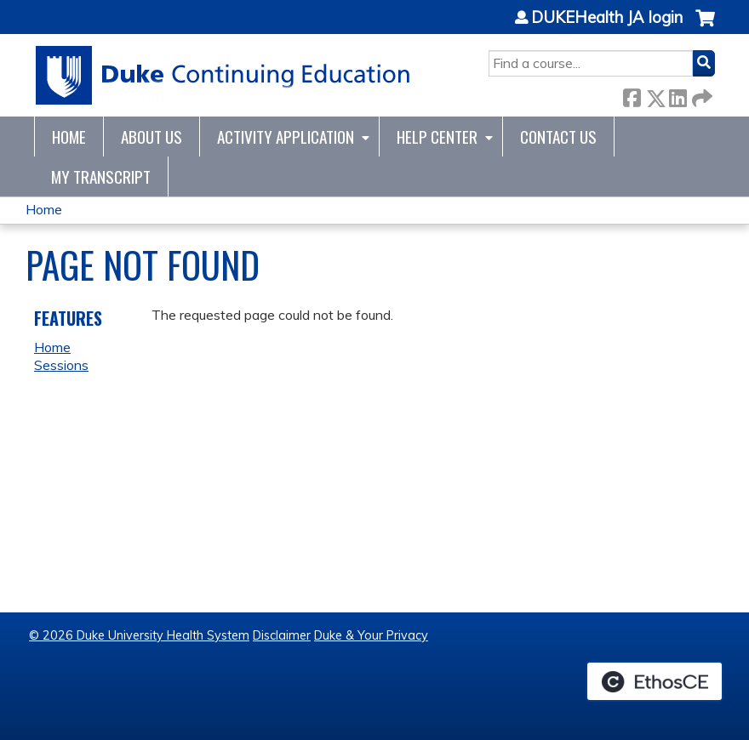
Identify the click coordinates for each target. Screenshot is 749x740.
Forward (700, 95)
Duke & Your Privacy (371, 635)
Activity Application (285, 136)
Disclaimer (282, 635)
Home (69, 136)
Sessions (61, 364)
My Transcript (101, 176)
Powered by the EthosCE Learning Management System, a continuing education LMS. (654, 681)
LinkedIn (677, 95)
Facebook (631, 95)
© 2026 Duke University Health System (139, 635)
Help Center (437, 136)
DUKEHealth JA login (607, 18)
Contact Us (558, 136)
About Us (151, 136)
